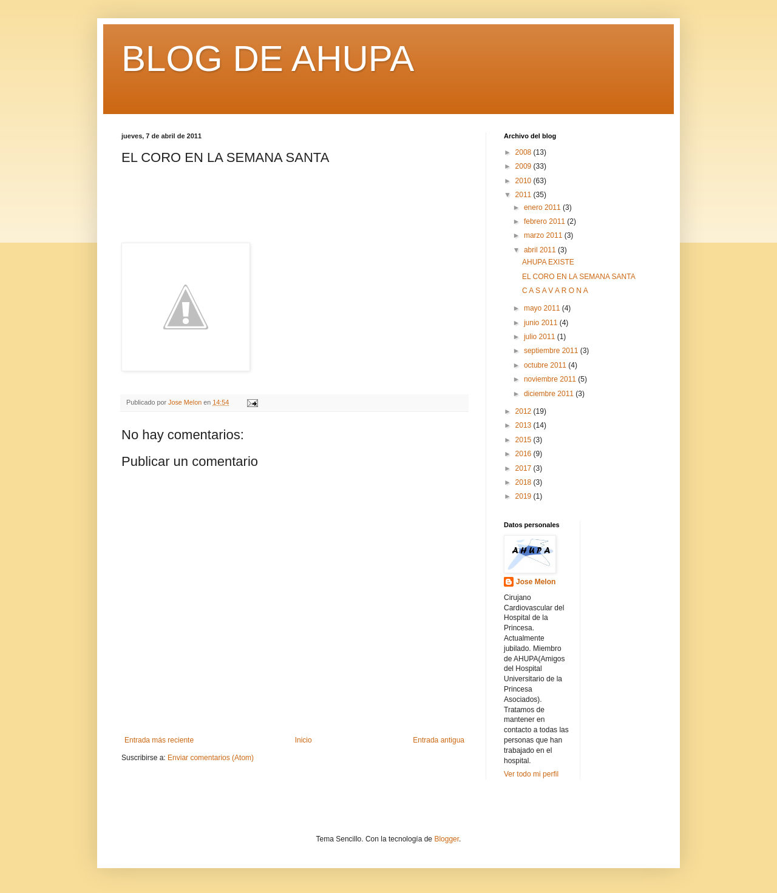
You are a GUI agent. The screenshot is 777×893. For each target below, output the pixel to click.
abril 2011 (541, 250)
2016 (524, 454)
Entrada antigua (438, 740)
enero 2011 (543, 207)
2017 (524, 468)
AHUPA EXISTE (548, 262)
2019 (524, 496)
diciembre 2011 (549, 393)
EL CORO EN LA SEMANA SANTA (579, 276)
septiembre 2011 (552, 350)
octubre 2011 (546, 365)
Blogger (446, 839)
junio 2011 (542, 322)
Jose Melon (535, 582)
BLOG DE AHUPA (267, 58)
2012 (524, 411)
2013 (524, 425)
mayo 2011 (543, 308)
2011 (524, 194)
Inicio (303, 740)
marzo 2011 (544, 235)
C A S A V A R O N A (555, 290)
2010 (524, 181)
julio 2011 (540, 336)
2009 (524, 166)
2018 (524, 482)
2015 (524, 440)
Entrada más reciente (159, 740)
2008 (524, 152)
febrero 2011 (545, 221)
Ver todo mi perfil (531, 774)
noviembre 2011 (551, 379)
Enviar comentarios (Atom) (211, 757)
